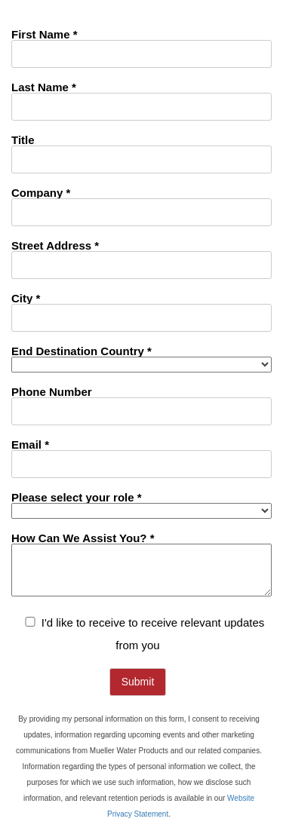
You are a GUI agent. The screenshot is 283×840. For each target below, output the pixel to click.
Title (23, 139)
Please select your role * (76, 497)
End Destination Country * (81, 351)
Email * (30, 444)
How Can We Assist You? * (82, 538)
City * (25, 298)
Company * (40, 192)
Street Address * (55, 245)
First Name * (44, 34)
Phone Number (51, 391)
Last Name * (43, 87)
